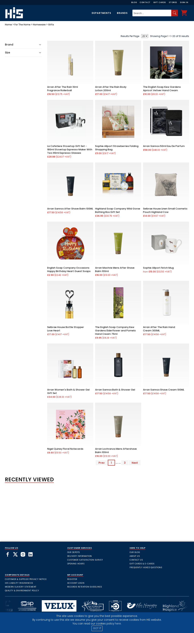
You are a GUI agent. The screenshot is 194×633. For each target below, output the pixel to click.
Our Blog (135, 552)
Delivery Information (79, 556)
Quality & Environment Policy (22, 590)
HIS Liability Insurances (19, 583)
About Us (135, 556)
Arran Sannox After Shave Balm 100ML (70, 208)
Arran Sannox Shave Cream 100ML (163, 389)
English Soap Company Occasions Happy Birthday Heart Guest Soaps (69, 269)
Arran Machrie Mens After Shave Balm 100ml (115, 269)
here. (118, 623)
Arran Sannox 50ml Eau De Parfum (164, 146)
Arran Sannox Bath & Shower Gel (115, 389)
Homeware (39, 24)
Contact (145, 2)
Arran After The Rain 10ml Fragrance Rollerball (62, 88)
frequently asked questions (146, 567)
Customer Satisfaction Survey (85, 559)
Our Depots (73, 552)
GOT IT (97, 628)
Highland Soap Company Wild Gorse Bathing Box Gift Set (117, 210)
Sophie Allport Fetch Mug (158, 267)
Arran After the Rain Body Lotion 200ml (110, 88)
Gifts (51, 24)
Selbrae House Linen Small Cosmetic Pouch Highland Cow (165, 210)
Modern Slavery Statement (20, 586)
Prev (102, 462)
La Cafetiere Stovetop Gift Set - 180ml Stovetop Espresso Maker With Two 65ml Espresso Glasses (69, 149)
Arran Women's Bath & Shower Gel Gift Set (68, 391)
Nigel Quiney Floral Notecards (65, 448)
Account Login (75, 583)
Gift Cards (159, 2)
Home (8, 24)
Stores (173, 2)
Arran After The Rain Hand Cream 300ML (159, 329)
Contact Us (136, 559)
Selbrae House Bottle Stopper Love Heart (65, 329)
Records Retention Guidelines (84, 586)
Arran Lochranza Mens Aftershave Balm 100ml (116, 450)
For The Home (22, 24)
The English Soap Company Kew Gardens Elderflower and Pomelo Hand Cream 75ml (115, 331)
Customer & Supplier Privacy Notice (26, 579)
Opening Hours (76, 563)
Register (72, 579)
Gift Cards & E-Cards (142, 563)
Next (135, 462)
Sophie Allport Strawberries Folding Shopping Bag (116, 147)
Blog (134, 2)
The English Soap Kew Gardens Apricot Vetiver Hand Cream (162, 88)
